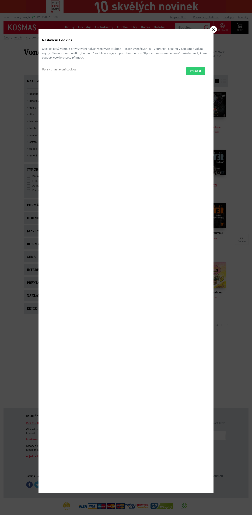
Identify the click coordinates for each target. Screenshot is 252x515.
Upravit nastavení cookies (59, 276)
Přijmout (195, 278)
